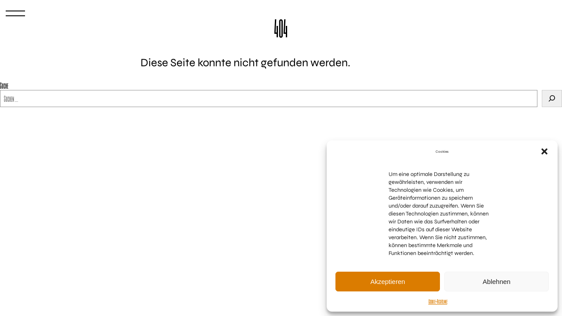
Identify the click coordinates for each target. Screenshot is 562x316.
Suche (4, 85)
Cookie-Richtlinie (438, 301)
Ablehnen (496, 281)
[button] (544, 151)
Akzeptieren (387, 281)
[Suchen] (552, 98)
